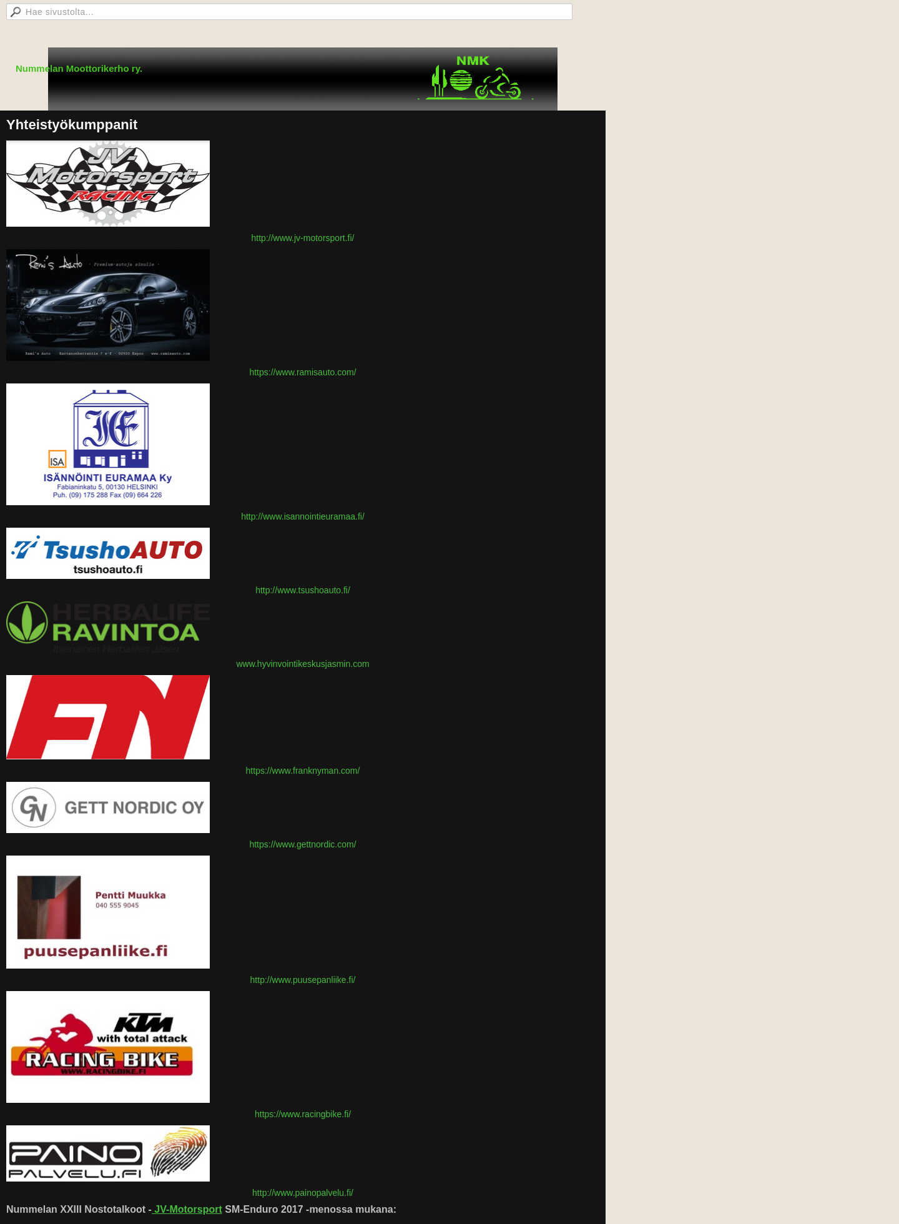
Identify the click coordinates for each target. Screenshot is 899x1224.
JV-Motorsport (187, 1209)
